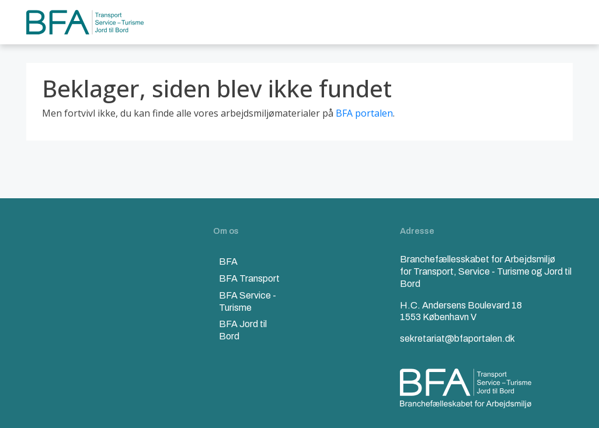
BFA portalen (364, 113)
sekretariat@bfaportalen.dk (457, 338)
